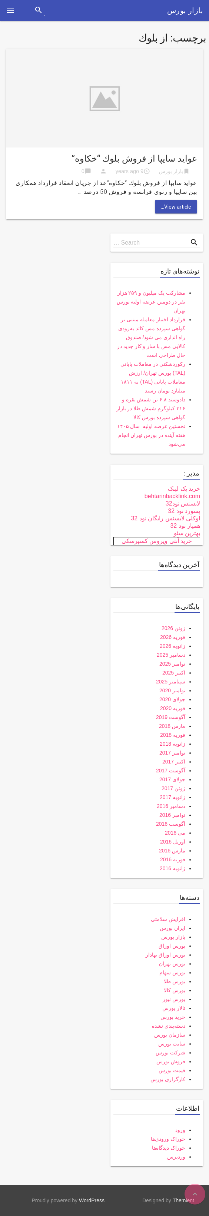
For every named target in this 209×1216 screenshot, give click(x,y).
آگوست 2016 (170, 824)
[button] (10, 10)
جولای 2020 (172, 699)
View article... (176, 206)
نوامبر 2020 (172, 690)
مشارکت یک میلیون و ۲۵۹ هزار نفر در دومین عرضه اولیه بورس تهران (151, 302)
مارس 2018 (172, 726)
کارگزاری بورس (167, 1079)
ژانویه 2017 (172, 797)
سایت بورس (171, 1044)
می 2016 (175, 833)
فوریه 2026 (172, 637)
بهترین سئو (187, 533)
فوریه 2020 (172, 708)
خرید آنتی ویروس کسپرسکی (157, 541)
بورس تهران (172, 964)
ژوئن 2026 (173, 628)
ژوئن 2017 (173, 788)
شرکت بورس (170, 1053)
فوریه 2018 (172, 735)
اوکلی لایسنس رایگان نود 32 (165, 518)
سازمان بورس (169, 1035)
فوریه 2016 (172, 859)
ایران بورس (172, 928)
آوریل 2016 (172, 842)
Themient (183, 1200)
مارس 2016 (172, 851)
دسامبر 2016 (171, 806)
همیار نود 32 (185, 526)
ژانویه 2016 (172, 868)
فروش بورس (170, 1061)
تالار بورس (173, 1008)
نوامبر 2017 (172, 753)
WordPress (91, 1200)
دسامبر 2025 (171, 655)
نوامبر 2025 (172, 664)
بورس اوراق (172, 946)
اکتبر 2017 (173, 762)
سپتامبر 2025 (170, 682)
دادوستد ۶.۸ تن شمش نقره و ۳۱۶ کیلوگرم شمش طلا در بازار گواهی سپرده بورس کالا (150, 408)
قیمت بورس (172, 1070)
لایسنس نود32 (183, 503)
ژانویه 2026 (172, 646)
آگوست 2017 (170, 770)
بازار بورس (185, 10)
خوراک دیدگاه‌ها (168, 1148)
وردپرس (176, 1157)
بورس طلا (174, 981)
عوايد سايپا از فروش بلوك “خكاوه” (134, 158)
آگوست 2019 (170, 717)
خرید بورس (172, 1017)
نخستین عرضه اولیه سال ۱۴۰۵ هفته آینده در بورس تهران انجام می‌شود (151, 435)
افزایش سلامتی (168, 919)
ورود (180, 1130)
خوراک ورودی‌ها (168, 1139)
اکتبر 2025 (173, 673)
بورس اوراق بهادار (165, 955)
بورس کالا (174, 990)
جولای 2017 (172, 779)
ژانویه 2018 (172, 744)
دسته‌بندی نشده (168, 1026)
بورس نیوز (174, 999)
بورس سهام (172, 972)
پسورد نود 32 (184, 511)
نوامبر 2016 (172, 815)
